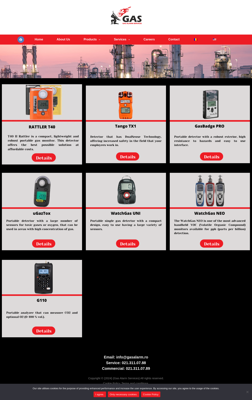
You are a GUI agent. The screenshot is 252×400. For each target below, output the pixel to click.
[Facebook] (21, 39)
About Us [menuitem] (63, 39)
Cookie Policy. (112, 383)
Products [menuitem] (93, 40)
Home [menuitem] (39, 39)
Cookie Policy (150, 394)
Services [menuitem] (122, 40)
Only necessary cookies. (124, 394)
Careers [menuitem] (149, 39)
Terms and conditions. (135, 383)
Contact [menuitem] (174, 39)
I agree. (99, 394)
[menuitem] (195, 40)
